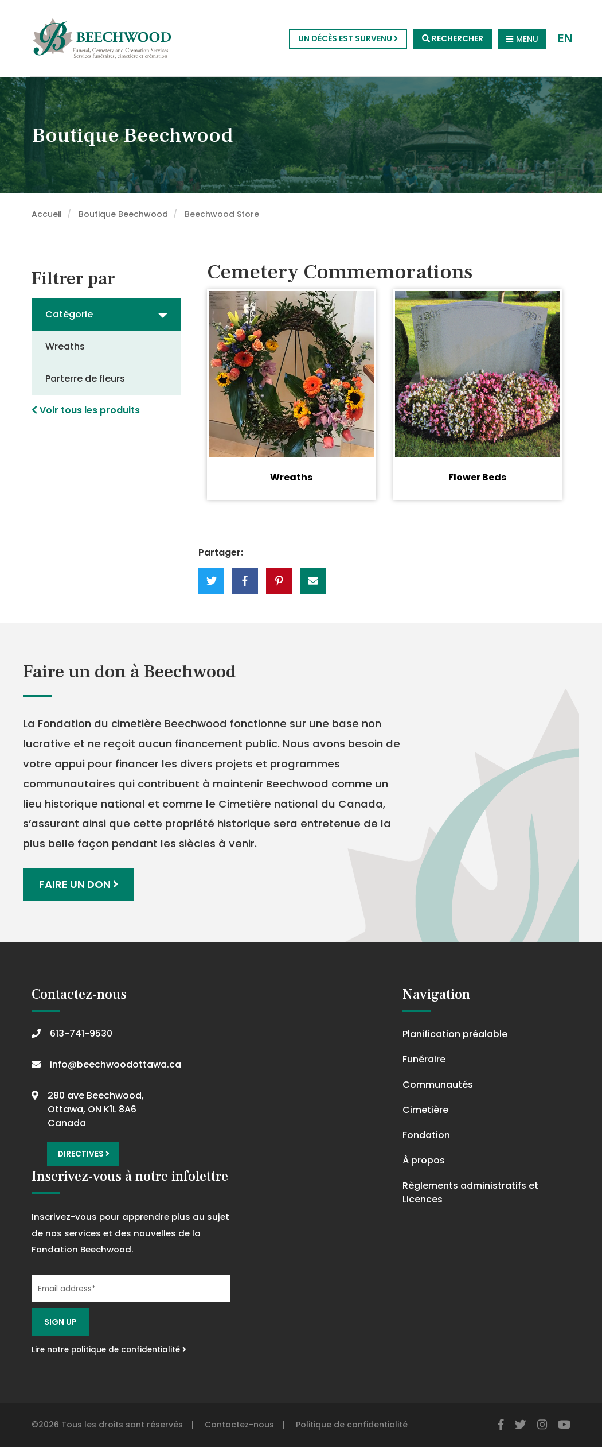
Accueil (47, 214)
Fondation (426, 1135)
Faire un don (78, 884)
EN (565, 39)
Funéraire (423, 1059)
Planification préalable (454, 1034)
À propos (423, 1160)
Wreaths (65, 346)
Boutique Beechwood (123, 214)
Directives (84, 1154)
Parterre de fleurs (85, 378)
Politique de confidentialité (352, 1424)
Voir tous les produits (86, 410)
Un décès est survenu (348, 38)
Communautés (437, 1084)
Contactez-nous (239, 1424)
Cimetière (425, 1109)
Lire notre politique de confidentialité (109, 1349)
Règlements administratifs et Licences (470, 1192)
